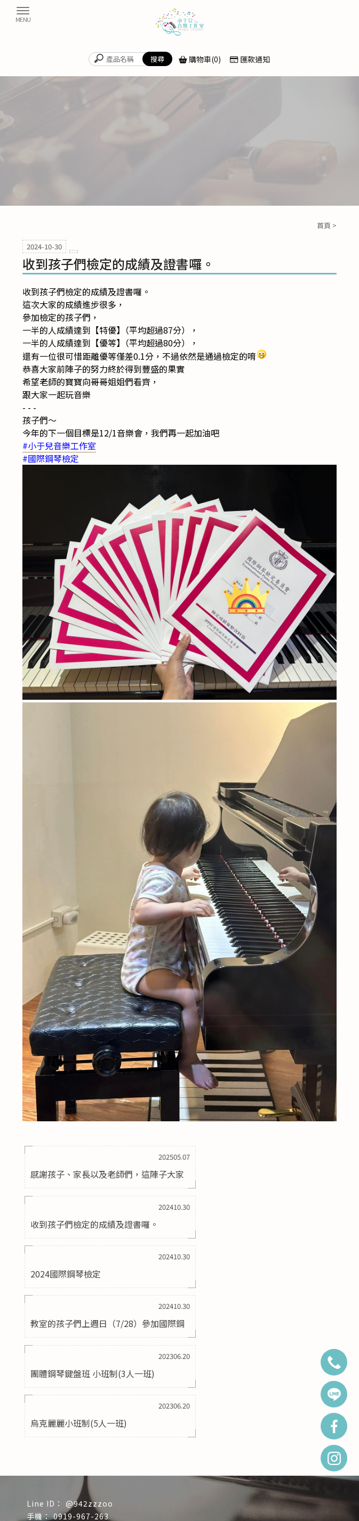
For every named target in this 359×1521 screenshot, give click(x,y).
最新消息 (179, 1447)
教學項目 (241, 1447)
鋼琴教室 (47, 1485)
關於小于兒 (118, 1447)
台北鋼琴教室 (82, 1485)
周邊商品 (179, 1463)
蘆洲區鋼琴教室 (225, 1485)
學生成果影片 (117, 1463)
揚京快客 (144, 1512)
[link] (59, 445)
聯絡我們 (241, 1463)
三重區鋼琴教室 (128, 1485)
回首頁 (56, 1447)
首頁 (324, 225)
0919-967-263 (81, 1365)
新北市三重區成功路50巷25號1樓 (113, 1391)
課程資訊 (56, 1463)
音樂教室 (312, 1485)
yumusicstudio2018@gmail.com (117, 1377)
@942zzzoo (89, 1351)
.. (218, 1512)
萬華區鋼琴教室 (176, 1485)
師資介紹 (303, 1447)
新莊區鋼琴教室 (273, 1485)
